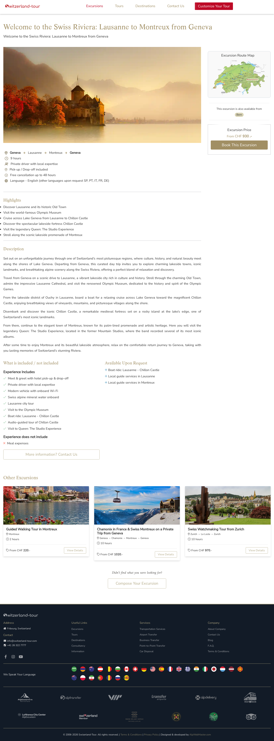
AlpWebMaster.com (200, 734)
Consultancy (78, 645)
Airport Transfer (148, 634)
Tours (119, 6)
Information (77, 651)
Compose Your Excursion (137, 583)
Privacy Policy (151, 734)
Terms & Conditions (218, 651)
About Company (217, 629)
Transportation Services (152, 629)
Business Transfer (149, 640)
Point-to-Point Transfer (152, 645)
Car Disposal (146, 651)
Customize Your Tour (214, 6)
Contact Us (175, 6)
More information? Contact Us (51, 454)
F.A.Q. (211, 645)
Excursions (94, 6)
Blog (210, 640)
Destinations (145, 6)
